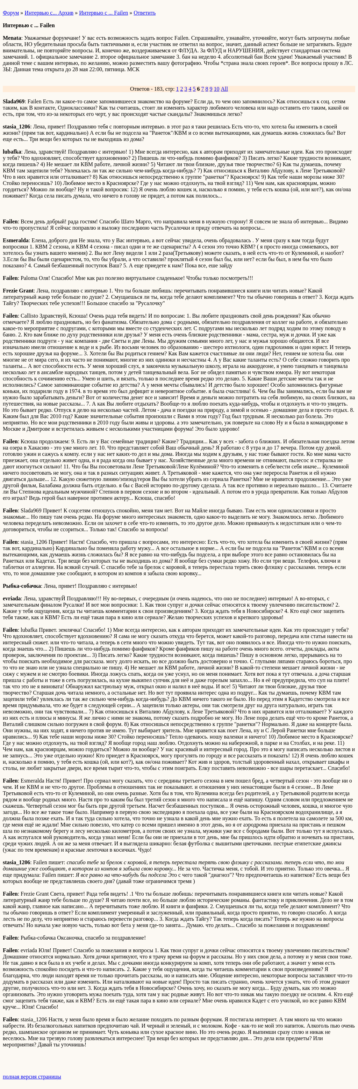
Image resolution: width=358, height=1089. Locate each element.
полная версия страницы (32, 1077)
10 (217, 89)
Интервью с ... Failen (103, 13)
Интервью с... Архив (48, 13)
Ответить (145, 13)
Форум (11, 13)
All (224, 89)
